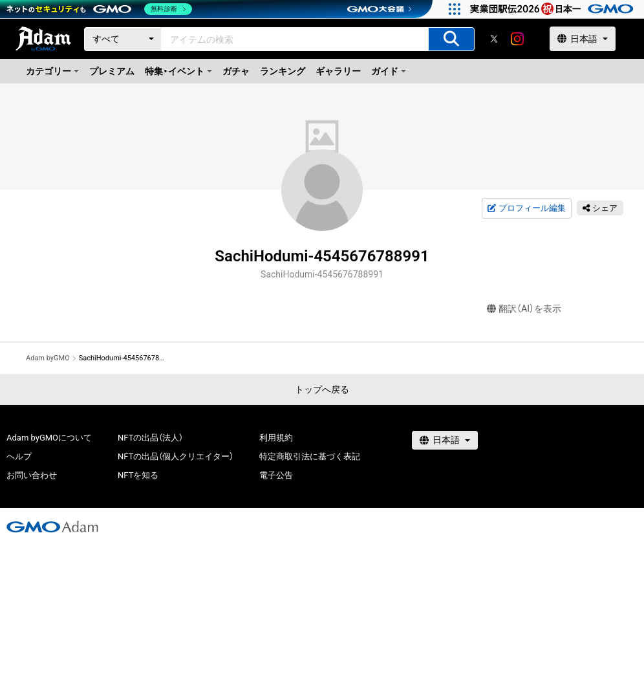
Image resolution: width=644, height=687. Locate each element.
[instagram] (517, 38)
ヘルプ (19, 456)
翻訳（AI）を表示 (524, 309)
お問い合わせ (31, 475)
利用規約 (276, 437)
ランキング (282, 71)
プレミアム (111, 71)
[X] (494, 38)
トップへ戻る (322, 389)
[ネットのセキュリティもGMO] (99, 9)
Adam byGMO (48, 358)
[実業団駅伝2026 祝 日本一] (554, 9)
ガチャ (236, 71)
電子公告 (276, 475)
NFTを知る (138, 475)
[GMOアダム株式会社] (52, 526)
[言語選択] (583, 39)
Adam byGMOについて (49, 437)
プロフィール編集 (526, 208)
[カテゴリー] (123, 39)
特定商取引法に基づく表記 (309, 456)
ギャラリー (338, 71)
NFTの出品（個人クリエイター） (175, 456)
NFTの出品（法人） (150, 437)
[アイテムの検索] (451, 39)
